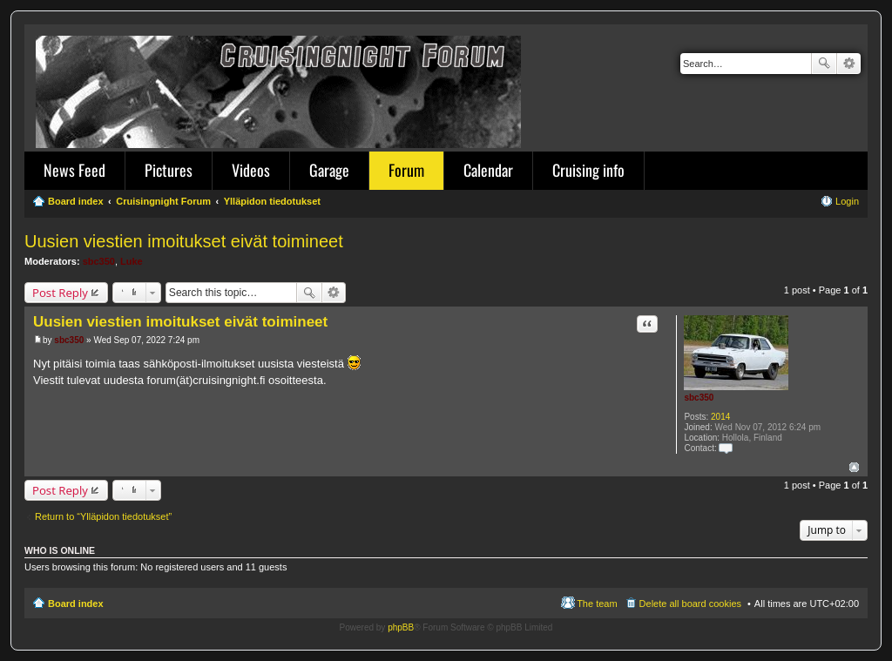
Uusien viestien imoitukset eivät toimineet (183, 241)
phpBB (401, 627)
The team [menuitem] (597, 603)
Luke (131, 261)
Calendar (488, 170)
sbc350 (99, 261)
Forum (406, 170)
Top (854, 467)
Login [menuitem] (847, 201)
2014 (720, 417)
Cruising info (588, 170)
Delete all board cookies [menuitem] (690, 603)
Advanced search (849, 63)
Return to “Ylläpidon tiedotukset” (103, 516)
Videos (251, 170)
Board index (76, 603)
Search (824, 63)
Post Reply (60, 292)
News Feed (74, 170)
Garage (329, 170)
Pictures (169, 170)
